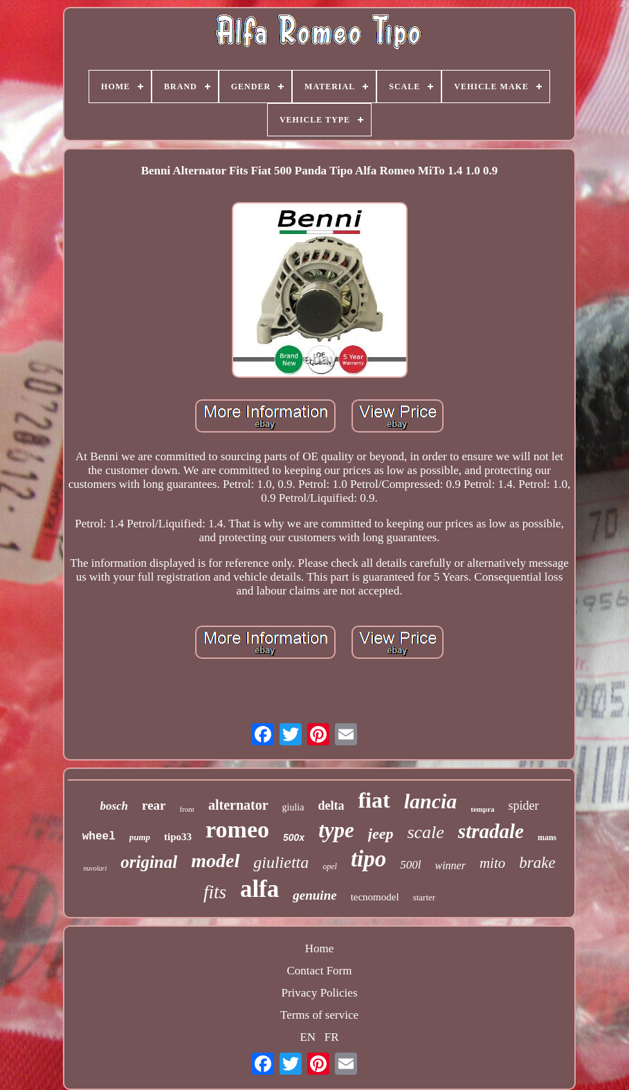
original (148, 862)
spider (524, 805)
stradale (491, 831)
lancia (430, 801)
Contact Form (319, 970)
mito (492, 863)
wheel (99, 836)
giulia (293, 807)
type (336, 830)
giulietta (281, 862)
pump (139, 837)
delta (331, 805)
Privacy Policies (319, 992)
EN (308, 1037)
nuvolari (95, 868)
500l (410, 864)
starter (424, 897)
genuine (314, 895)
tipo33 (178, 836)
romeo (237, 829)
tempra (482, 809)
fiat (374, 800)
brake (537, 862)
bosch (114, 805)
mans (547, 837)
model (215, 860)
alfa (259, 888)
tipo (368, 858)
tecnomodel (375, 896)
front (187, 809)
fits (214, 892)
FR (332, 1037)
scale (425, 832)
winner (450, 865)
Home (319, 948)
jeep (381, 833)
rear (153, 805)
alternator (238, 804)
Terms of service (319, 1014)
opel (329, 866)
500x (293, 837)
